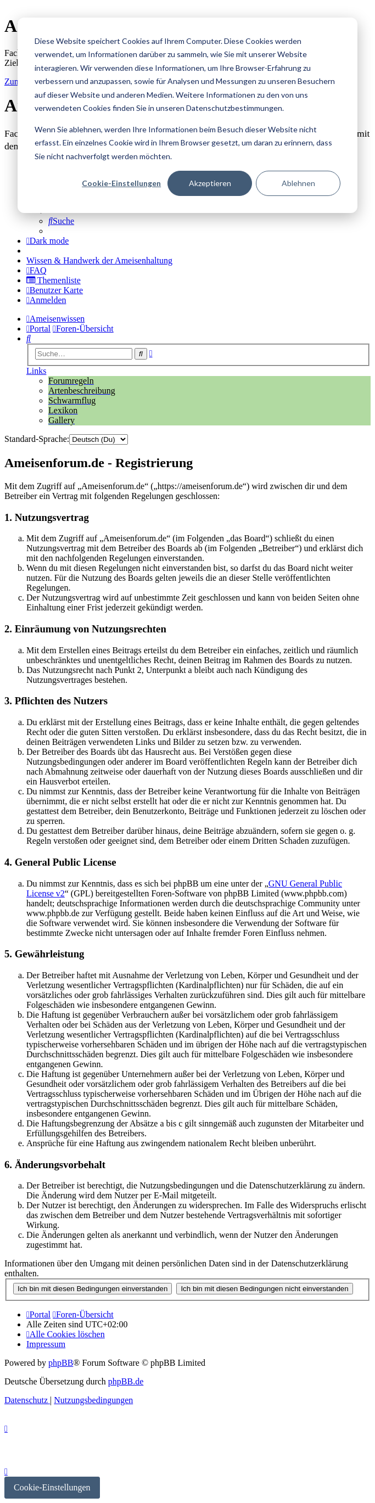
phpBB (60, 1362)
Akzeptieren (210, 183)
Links (36, 370)
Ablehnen (298, 183)
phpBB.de (125, 1381)
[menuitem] (61, 221)
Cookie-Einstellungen (121, 183)
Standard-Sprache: (36, 439)
